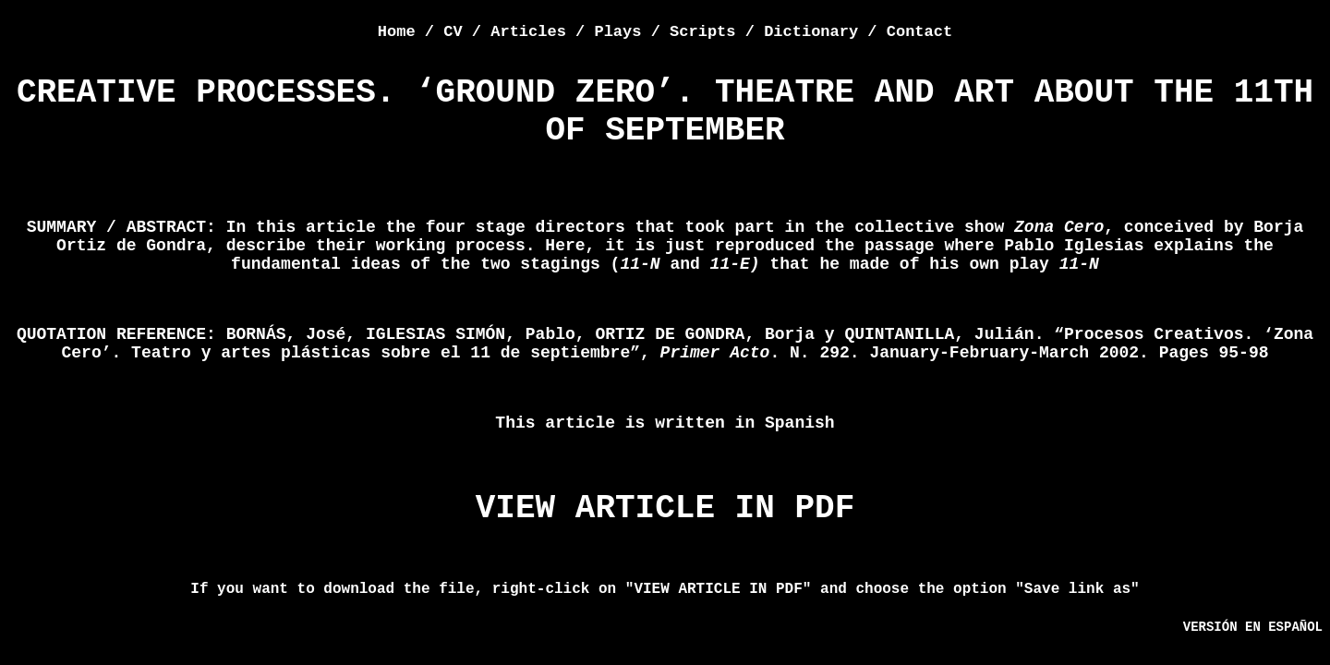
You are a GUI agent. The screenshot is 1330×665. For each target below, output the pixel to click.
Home (397, 32)
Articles (528, 32)
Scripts (702, 32)
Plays (617, 32)
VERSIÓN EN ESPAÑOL (1253, 627)
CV (452, 32)
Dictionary (811, 32)
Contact (919, 32)
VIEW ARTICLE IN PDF (665, 508)
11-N (1079, 264)
